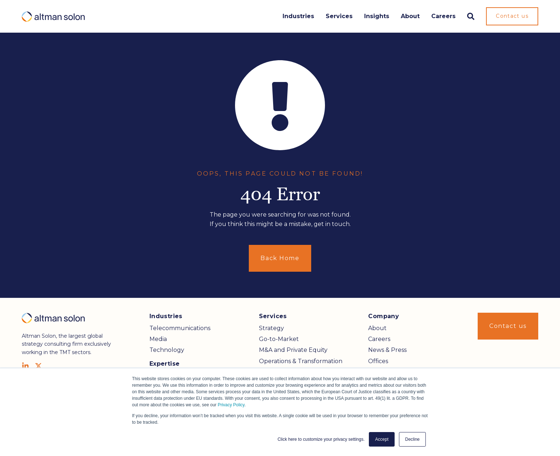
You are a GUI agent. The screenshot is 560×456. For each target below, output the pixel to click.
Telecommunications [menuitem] (179, 328)
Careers (443, 16)
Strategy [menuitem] (271, 328)
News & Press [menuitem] (387, 349)
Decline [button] (412, 439)
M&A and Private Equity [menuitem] (293, 349)
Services (339, 16)
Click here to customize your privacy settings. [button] (321, 439)
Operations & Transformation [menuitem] (300, 361)
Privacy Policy (231, 404)
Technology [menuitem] (166, 349)
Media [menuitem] (158, 339)
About (410, 16)
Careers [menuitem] (379, 339)
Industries (298, 16)
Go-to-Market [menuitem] (279, 339)
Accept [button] (381, 439)
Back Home (279, 258)
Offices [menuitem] (378, 361)
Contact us (512, 16)
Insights (376, 16)
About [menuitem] (377, 328)
